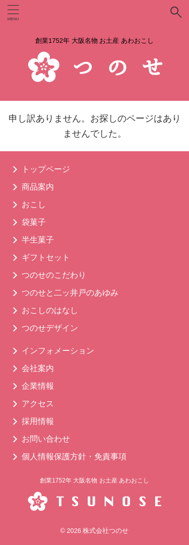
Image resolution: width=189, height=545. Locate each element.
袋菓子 (34, 222)
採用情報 (38, 421)
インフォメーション (58, 350)
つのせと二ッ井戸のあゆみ (70, 292)
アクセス (38, 403)
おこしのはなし (50, 310)
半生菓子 (38, 239)
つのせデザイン (50, 328)
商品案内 (38, 187)
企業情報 (38, 386)
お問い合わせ (46, 439)
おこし (34, 204)
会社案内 (38, 368)
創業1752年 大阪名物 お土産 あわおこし (94, 480)
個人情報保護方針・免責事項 (74, 456)
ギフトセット (46, 257)
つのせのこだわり (54, 275)
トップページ (46, 169)
